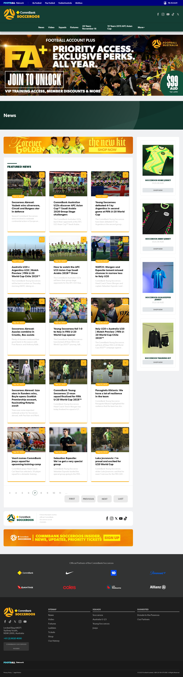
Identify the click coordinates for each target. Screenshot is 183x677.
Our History (53, 641)
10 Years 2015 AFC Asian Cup (88, 27)
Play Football (50, 3)
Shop (174, 27)
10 (54, 492)
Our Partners (143, 619)
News (6, 27)
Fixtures (38, 27)
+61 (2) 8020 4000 (13, 638)
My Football (36, 3)
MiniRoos (78, 3)
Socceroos (98, 615)
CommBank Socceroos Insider (16, 646)
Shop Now (158, 190)
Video (16, 27)
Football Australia (65, 3)
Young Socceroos (101, 624)
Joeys (95, 628)
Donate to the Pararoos (148, 615)
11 (60, 492)
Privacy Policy (8, 672)
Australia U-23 (100, 619)
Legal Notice (17, 672)
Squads (27, 27)
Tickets (159, 27)
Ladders (52, 628)
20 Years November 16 (57, 27)
